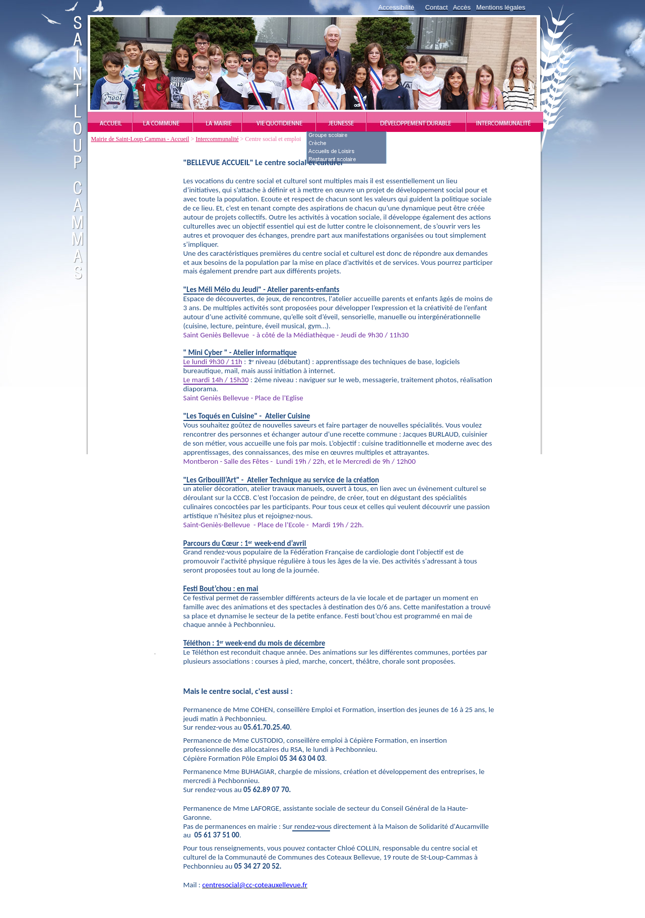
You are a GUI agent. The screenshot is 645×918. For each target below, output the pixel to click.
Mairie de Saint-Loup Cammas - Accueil (140, 139)
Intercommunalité (217, 139)
